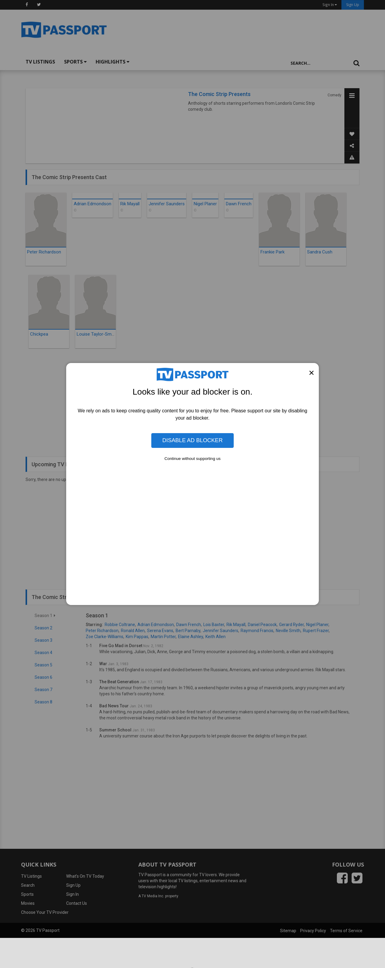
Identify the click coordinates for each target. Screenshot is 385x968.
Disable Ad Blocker (192, 440)
